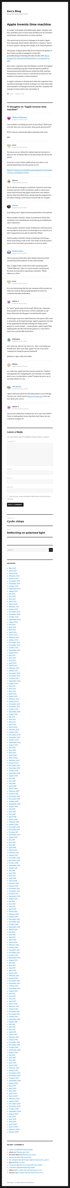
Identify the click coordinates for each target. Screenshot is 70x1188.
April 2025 (12, 601)
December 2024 (14, 612)
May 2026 (12, 568)
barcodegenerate (15, 1160)
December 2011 (14, 1011)
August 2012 (13, 991)
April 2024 (13, 632)
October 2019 (13, 771)
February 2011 (14, 1037)
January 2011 (13, 1040)
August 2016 (13, 868)
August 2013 (13, 960)
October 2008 (14, 1109)
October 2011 (13, 1017)
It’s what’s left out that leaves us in (29, 1170)
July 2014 (12, 932)
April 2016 (12, 878)
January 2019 (13, 794)
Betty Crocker (20, 1162)
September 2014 (14, 927)
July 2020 (12, 747)
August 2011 (13, 1022)
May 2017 (12, 845)
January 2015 (13, 917)
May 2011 (12, 1029)
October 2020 (14, 740)
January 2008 (14, 1132)
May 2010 (12, 1060)
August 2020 (13, 745)
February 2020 (14, 760)
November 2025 (14, 583)
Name (9, 469)
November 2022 (14, 676)
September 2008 (15, 1111)
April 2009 (13, 1093)
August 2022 (13, 683)
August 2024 (13, 622)
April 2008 (13, 1124)
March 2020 (13, 758)
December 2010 (14, 1042)
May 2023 (12, 660)
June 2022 (12, 689)
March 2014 (13, 942)
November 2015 (14, 891)
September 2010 (14, 1050)
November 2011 (14, 1014)
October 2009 (14, 1078)
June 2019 (12, 781)
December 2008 (14, 1104)
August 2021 (13, 714)
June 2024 (12, 627)
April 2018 (12, 817)
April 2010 (12, 1063)
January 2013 (13, 978)
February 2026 (14, 576)
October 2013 (13, 955)
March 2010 (13, 1065)
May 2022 (12, 691)
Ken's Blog (14, 11)
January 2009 (14, 1101)
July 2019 (12, 778)
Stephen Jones (17, 251)
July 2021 (12, 717)
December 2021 (14, 704)
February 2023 (14, 668)
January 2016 (13, 886)
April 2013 (12, 970)
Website (10, 487)
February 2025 (14, 607)
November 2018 (14, 799)
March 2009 (13, 1096)
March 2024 (13, 635)
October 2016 (13, 863)
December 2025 (14, 581)
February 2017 (14, 853)
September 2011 (14, 1019)
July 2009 (12, 1086)
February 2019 (14, 791)
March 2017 (13, 850)
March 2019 (13, 788)
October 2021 (13, 709)
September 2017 (14, 835)
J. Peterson (13, 1149)
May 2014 (12, 937)
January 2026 (13, 578)
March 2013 (13, 973)
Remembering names (27, 1167)
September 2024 (15, 619)
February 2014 (14, 945)
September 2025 (14, 589)
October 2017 (13, 832)
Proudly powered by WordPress (24, 1182)
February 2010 (14, 1068)
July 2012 (12, 993)
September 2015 (14, 896)
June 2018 (12, 812)
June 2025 (12, 596)
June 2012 (12, 996)
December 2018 (14, 796)
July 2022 (12, 686)
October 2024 (14, 617)
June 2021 (12, 719)
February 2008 (14, 1129)
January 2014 (13, 947)
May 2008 (12, 1122)
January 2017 (13, 855)
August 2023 (13, 653)
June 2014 (12, 935)
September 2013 (14, 958)
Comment (11, 441)
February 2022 (14, 699)
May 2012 (12, 999)
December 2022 (14, 673)
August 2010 (13, 1052)
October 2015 (13, 894)
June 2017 (12, 842)
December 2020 (14, 735)
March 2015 (13, 911)
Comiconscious (25, 1157)
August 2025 (13, 591)
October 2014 (13, 924)
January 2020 (14, 763)
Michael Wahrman (19, 117)
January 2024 (13, 640)
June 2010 (12, 1058)
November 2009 (14, 1075)
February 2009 (14, 1099)
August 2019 (13, 776)
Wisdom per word (23, 1152)
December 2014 (14, 919)
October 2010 (13, 1047)
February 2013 (14, 976)
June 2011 (12, 1027)
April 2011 (12, 1032)
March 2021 (13, 727)
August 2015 (13, 899)
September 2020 (15, 742)
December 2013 (14, 950)
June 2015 (12, 904)
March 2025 (13, 604)
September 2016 (14, 865)
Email (9, 478)
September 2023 (14, 650)
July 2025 (12, 594)
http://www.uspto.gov (35, 396)
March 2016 (13, 881)
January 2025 (13, 609)
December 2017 (14, 827)
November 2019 (14, 768)
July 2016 (12, 870)
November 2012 (14, 983)
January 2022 (13, 701)
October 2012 (13, 986)
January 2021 (13, 732)
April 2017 (12, 847)
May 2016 (12, 876)
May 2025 (12, 599)
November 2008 (14, 1106)
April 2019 (12, 786)
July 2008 (12, 1116)
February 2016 (14, 883)
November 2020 (14, 737)
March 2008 (13, 1127)
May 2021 (12, 722)
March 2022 (13, 696)
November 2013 (14, 952)
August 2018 (13, 806)
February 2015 (14, 914)
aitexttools (13, 1157)
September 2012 (14, 988)
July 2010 (12, 1055)
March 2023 (13, 665)
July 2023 (12, 655)
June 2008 (12, 1119)
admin (12, 94)
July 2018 (12, 809)
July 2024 (12, 624)
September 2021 (14, 712)
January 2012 (13, 1009)
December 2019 (14, 765)
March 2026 (13, 573)
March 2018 (13, 819)
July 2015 (12, 901)
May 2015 (12, 906)
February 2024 (14, 637)
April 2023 (12, 663)
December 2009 (14, 1073)
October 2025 (13, 586)
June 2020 (12, 750)
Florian (15, 205)
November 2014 (14, 922)
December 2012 (14, 981)
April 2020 (13, 755)
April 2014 (12, 940)
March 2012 (13, 1004)
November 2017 (14, 829)
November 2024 (14, 614)
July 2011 (12, 1024)
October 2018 (13, 801)
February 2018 (14, 822)
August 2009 (13, 1083)
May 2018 (12, 814)
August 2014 (13, 929)
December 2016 (14, 858)
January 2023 (13, 671)
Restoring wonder (26, 1149)
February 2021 (14, 730)
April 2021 (12, 724)
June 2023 (12, 658)
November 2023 (14, 645)
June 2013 (12, 965)
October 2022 (13, 678)
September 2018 (14, 804)
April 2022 (13, 694)
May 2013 (12, 968)
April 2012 (12, 1001)
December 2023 (14, 642)
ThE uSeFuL (16, 387)
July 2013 (12, 963)
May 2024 (12, 630)
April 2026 (13, 571)
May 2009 (12, 1091)
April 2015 (12, 909)
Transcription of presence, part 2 (36, 1160)
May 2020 (12, 753)
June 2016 (12, 873)
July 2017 (12, 840)
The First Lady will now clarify (30, 1165)
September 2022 (15, 681)
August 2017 (13, 837)
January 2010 (13, 1070)
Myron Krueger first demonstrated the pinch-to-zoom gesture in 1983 (28, 58)
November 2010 (14, 1045)
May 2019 (12, 783)
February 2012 (14, 1006)
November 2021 (14, 706)
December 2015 (14, 888)
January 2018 (13, 824)
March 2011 (13, 1034)
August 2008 (13, 1114)
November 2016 (14, 860)
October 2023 (13, 648)
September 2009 (15, 1081)
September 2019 (14, 773)
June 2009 (12, 1088)
